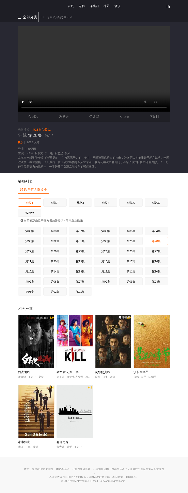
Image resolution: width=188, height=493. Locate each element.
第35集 (131, 231)
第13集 (80, 271)
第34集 (156, 231)
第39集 (29, 231)
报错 (63, 116)
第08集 (55, 281)
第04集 (156, 281)
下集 (155, 116)
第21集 (29, 261)
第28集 (156, 241)
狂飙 (22, 135)
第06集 (105, 281)
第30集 (105, 241)
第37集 (80, 231)
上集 (124, 116)
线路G (156, 202)
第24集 (105, 251)
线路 (33, 116)
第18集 (105, 261)
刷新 (94, 116)
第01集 (80, 291)
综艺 (107, 6)
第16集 (156, 261)
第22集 (156, 251)
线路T (55, 202)
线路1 (29, 202)
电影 (82, 6)
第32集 (55, 241)
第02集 (55, 291)
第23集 (131, 251)
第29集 (131, 241)
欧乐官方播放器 (33, 189)
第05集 (131, 281)
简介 (50, 135)
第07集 (80, 281)
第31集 (80, 241)
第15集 (29, 271)
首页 (71, 6)
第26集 (55, 251)
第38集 (55, 231)
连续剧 (94, 6)
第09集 (29, 281)
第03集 (29, 291)
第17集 (131, 261)
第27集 (29, 251)
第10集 (156, 271)
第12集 (105, 271)
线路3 (80, 202)
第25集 (80, 251)
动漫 (117, 6)
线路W (30, 212)
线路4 (105, 202)
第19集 (80, 261)
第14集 (55, 271)
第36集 (105, 231)
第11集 (131, 271)
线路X (131, 202)
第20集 (55, 261)
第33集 (29, 241)
